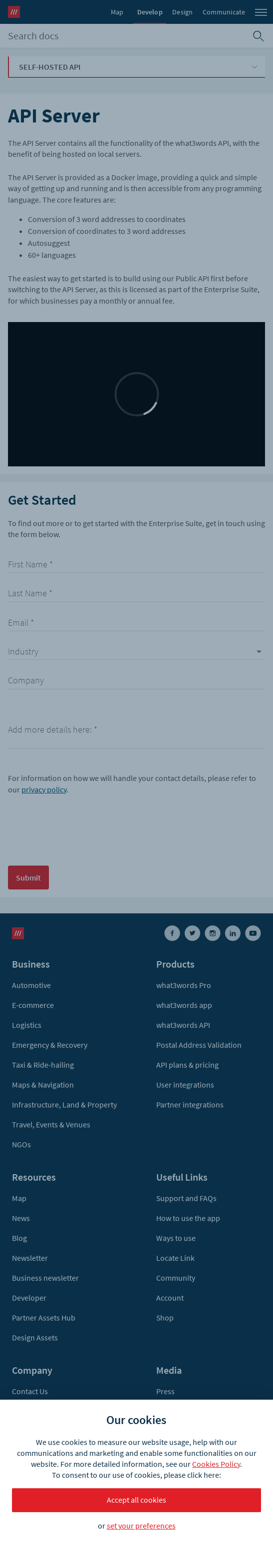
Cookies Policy (216, 1464)
